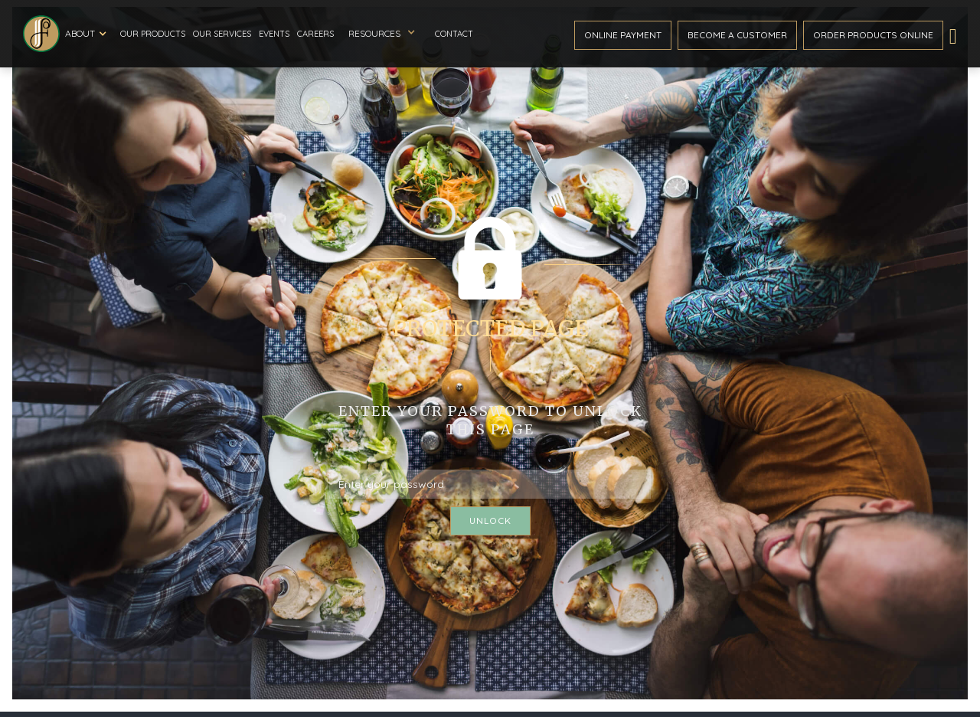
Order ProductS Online (873, 35)
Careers (315, 33)
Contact (454, 33)
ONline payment (623, 35)
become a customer (737, 35)
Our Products (152, 33)
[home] (41, 33)
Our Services (222, 33)
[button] (88, 33)
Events (274, 33)
